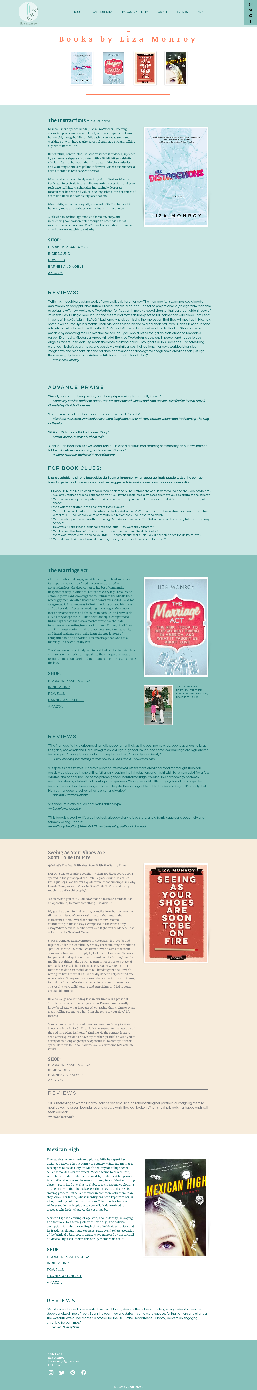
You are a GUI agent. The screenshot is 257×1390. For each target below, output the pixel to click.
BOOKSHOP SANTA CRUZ (69, 247)
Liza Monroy (56, 1357)
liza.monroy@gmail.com (63, 1361)
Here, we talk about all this (75, 1045)
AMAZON (55, 273)
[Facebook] (83, 1372)
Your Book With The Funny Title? (104, 865)
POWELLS (56, 260)
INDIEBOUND (59, 254)
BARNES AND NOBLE (66, 266)
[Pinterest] (251, 16)
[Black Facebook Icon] (251, 21)
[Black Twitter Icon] (251, 10)
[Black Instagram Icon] (251, 5)
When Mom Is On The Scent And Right (81, 928)
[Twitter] (62, 1372)
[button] (80, 12)
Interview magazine (66, 808)
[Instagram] (51, 1372)
